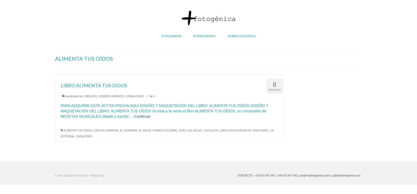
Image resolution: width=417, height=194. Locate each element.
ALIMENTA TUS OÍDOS (77, 130)
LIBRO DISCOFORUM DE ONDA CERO (243, 130)
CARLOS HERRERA (106, 130)
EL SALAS (145, 130)
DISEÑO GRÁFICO (112, 96)
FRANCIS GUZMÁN (165, 130)
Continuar (142, 116)
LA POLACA (210, 130)
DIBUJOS (90, 96)
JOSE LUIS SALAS (190, 130)
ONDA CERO (135, 96)
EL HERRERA (128, 130)
